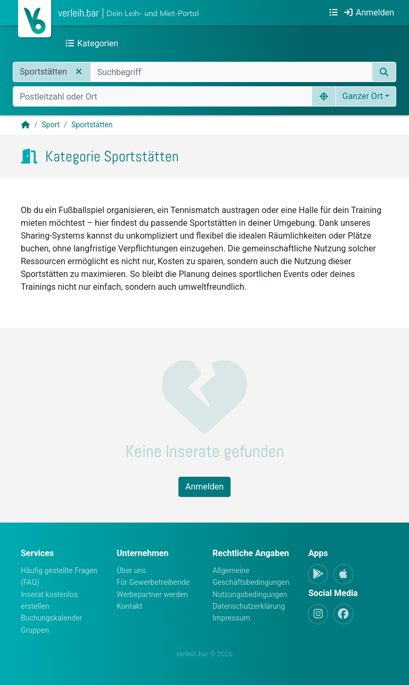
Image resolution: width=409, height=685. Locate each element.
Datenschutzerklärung (248, 606)
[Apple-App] (343, 574)
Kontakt (129, 606)
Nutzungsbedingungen (249, 594)
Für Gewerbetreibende (153, 582)
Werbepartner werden (152, 594)
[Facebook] (343, 614)
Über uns (131, 570)
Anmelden (204, 487)
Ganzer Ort (362, 96)
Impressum (231, 618)
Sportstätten (92, 124)
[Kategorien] (333, 12)
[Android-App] (318, 574)
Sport (51, 124)
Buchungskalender (51, 618)
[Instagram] (318, 614)
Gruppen (35, 630)
